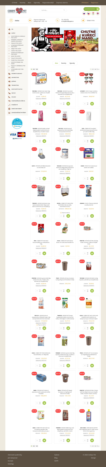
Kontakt (10, 460)
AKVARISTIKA (13, 77)
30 (31, 69)
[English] (98, 13)
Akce (29, 3)
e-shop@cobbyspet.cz (67, 21)
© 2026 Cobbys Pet (89, 454)
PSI (10, 29)
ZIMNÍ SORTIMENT (15, 109)
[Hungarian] (93, 13)
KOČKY (11, 33)
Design (93, 457)
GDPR (56, 460)
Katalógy (11, 463)
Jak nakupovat (12, 457)
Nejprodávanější (48, 3)
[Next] (99, 69)
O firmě (14, 3)
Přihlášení (85, 3)
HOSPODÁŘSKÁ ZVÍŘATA (16, 101)
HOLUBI (12, 97)
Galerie (56, 454)
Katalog (17, 20)
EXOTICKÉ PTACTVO (15, 89)
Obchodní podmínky (15, 454)
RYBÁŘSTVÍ (13, 105)
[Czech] (88, 13)
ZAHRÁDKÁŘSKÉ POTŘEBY (17, 113)
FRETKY (12, 93)
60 (34, 69)
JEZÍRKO (12, 81)
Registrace (94, 3)
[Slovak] (84, 13)
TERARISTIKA (13, 85)
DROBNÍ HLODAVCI (15, 74)
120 (37, 69)
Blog (55, 457)
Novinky (22, 3)
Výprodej (37, 3)
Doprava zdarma (62, 3)
